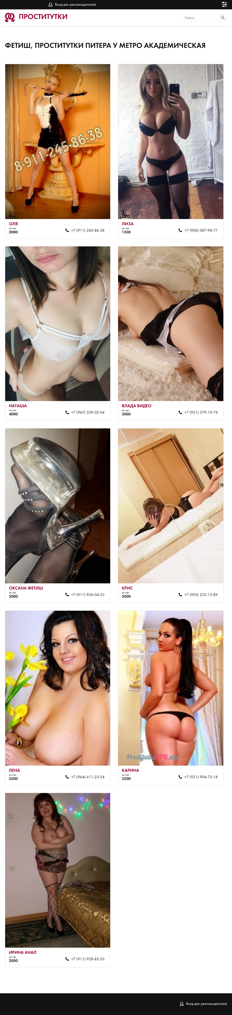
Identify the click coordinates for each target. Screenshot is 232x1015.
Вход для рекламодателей (75, 5)
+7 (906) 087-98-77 (201, 231)
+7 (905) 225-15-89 (201, 595)
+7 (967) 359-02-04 (88, 413)
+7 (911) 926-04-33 (88, 595)
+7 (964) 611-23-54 (88, 777)
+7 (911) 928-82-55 (88, 959)
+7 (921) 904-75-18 (201, 777)
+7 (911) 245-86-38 (88, 231)
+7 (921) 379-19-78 (201, 413)
